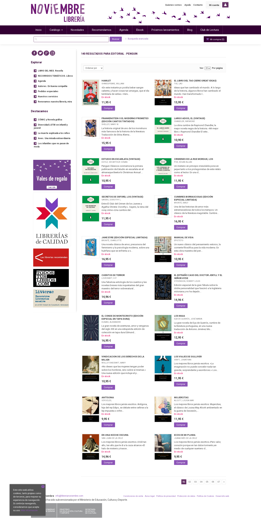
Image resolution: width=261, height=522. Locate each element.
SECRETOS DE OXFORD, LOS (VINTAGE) (122, 196)
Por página (217, 68)
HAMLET (106, 80)
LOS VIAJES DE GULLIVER (188, 356)
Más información (29, 510)
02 (189, 482)
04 (201, 482)
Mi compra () (215, 39)
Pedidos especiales (48, 91)
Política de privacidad (166, 496)
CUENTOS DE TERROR (113, 275)
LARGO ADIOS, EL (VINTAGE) (189, 118)
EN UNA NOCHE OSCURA (115, 435)
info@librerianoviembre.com (69, 496)
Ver (201, 68)
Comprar (108, 108)
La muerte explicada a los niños (54, 133)
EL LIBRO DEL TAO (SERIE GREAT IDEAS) (195, 80)
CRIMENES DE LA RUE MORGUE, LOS (193, 159)
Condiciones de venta (133, 496)
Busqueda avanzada (137, 39)
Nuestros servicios (48, 96)
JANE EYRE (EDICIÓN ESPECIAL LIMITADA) (125, 237)
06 (213, 482)
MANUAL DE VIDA (183, 237)
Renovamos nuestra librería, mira (55, 101)
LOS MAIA (179, 316)
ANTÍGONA (108, 397)
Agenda (42, 81)
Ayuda (187, 5)
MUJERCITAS (181, 397)
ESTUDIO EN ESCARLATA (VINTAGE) (121, 159)
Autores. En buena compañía (52, 86)
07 (219, 482)
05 (207, 482)
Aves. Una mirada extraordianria (54, 138)
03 (195, 482)
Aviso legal (150, 496)
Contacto (198, 5)
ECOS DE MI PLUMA (184, 435)
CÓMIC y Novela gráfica (50, 119)
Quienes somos (173, 5)
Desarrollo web (222, 496)
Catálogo (56, 29)
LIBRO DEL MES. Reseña (50, 71)
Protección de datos (186, 496)
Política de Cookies (205, 496)
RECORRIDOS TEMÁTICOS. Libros (55, 76)
